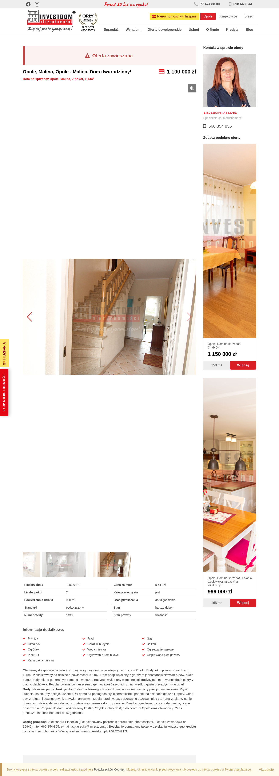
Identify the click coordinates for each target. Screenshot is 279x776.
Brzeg (248, 16)
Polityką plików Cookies (109, 769)
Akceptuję (266, 769)
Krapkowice (228, 16)
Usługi (194, 29)
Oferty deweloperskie (165, 29)
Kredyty (232, 29)
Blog (249, 29)
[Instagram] (37, 4)
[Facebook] (28, 4)
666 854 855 (220, 126)
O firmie (212, 29)
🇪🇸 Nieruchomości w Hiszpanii (174, 16)
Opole (207, 16)
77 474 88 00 (207, 4)
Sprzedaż (111, 29)
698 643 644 (240, 4)
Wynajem (133, 29)
